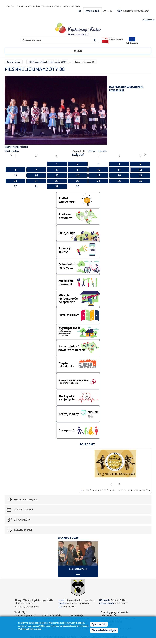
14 (36, 175)
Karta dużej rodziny (53, 615)
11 (119, 169)
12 (140, 169)
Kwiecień (78, 154)
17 (98, 175)
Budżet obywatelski (25, 615)
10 (98, 169)
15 (56, 175)
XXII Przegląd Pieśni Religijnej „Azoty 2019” (47, 62)
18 (119, 175)
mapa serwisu (148, 20)
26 (140, 180)
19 (140, 175)
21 (36, 180)
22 (56, 180)
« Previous (91, 151)
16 (77, 175)
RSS (80, 11)
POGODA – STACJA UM (70, 6)
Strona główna (13, 62)
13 (126, 490)
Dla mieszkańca (23, 509)
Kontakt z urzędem (25, 499)
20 (15, 180)
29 (56, 186)
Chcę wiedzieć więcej (104, 631)
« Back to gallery (12, 151)
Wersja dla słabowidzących (136, 11)
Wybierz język (92, 11)
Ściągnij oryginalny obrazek (16, 147)
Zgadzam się (99, 624)
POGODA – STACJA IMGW (48, 6)
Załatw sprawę (23, 530)
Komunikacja (77, 615)
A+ (105, 11)
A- (111, 11)
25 (119, 180)
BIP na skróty (22, 520)
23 (77, 180)
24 (98, 180)
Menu (78, 50)
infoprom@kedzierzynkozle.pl (80, 600)
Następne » (102, 151)
